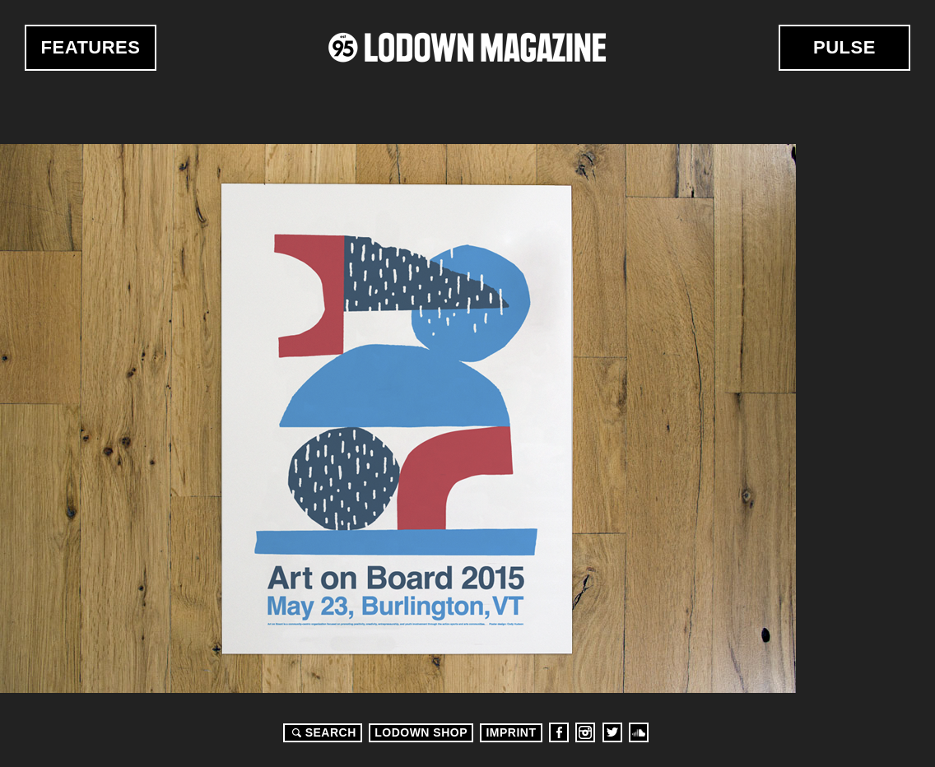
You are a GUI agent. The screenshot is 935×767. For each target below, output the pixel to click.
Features (91, 47)
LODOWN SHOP (421, 732)
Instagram (585, 732)
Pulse (844, 47)
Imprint (511, 732)
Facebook (559, 732)
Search (321, 732)
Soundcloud (639, 732)
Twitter (612, 732)
